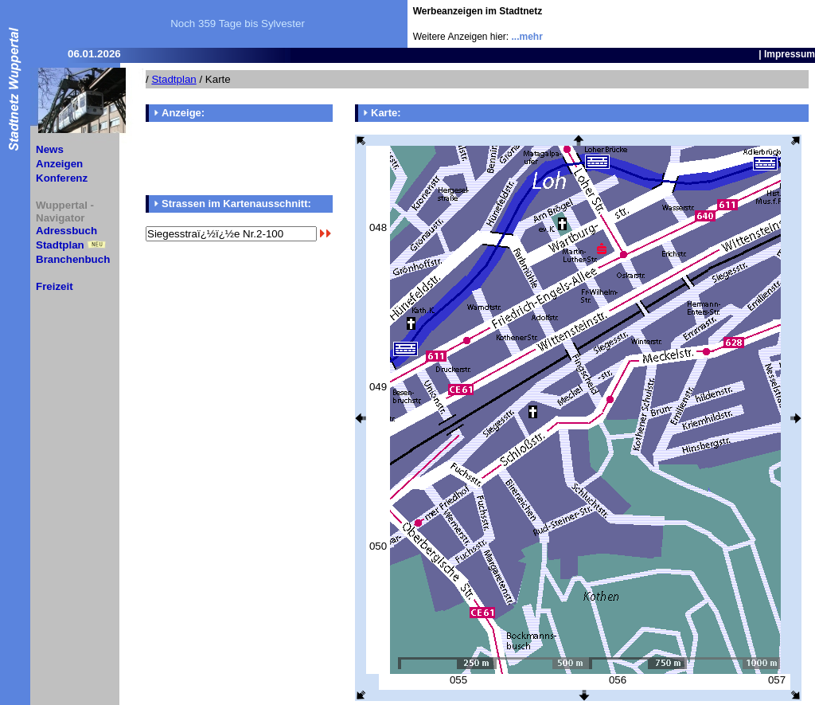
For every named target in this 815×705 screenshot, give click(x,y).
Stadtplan (60, 245)
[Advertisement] (722, 24)
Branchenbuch (73, 259)
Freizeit (54, 286)
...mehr (527, 36)
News (50, 149)
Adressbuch (66, 231)
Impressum (789, 54)
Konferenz (62, 178)
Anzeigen (59, 164)
